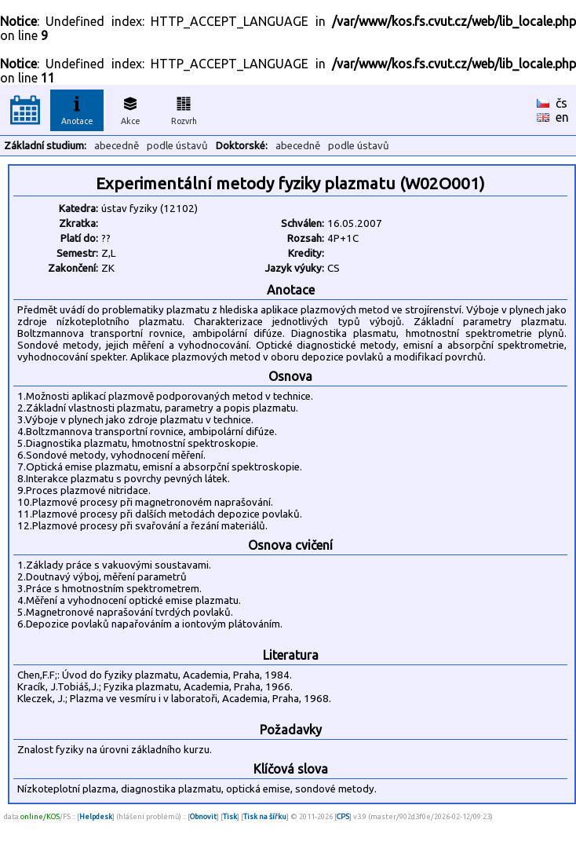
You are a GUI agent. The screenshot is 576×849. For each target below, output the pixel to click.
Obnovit (203, 816)
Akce (130, 108)
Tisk (230, 816)
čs (561, 103)
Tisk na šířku (264, 816)
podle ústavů (177, 146)
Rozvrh (184, 108)
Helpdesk (95, 816)
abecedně (116, 146)
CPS (343, 816)
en (562, 117)
